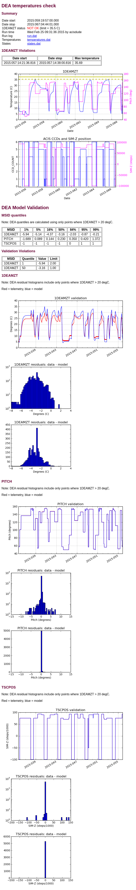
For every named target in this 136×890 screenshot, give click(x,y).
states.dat (34, 43)
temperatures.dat (39, 39)
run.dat (32, 36)
